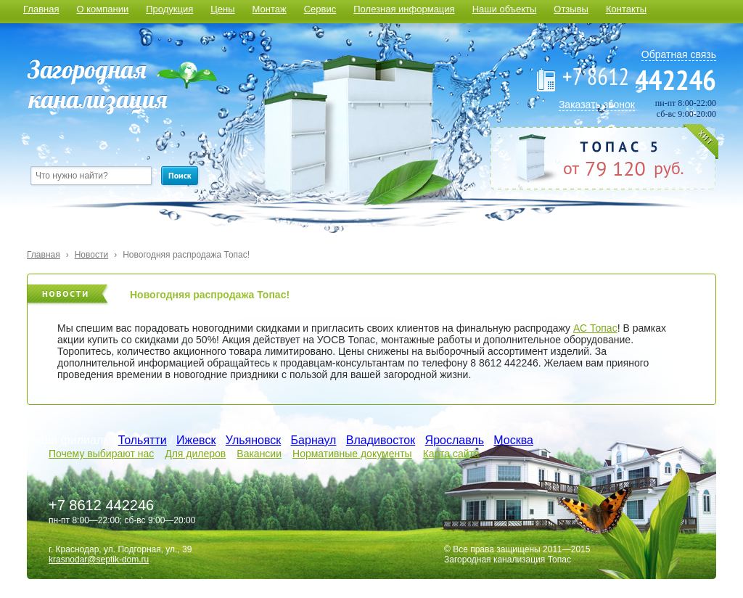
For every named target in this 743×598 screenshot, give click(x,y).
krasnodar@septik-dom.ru (99, 559)
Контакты (626, 9)
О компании (102, 9)
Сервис (320, 9)
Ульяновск (253, 440)
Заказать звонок (597, 104)
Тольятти (142, 440)
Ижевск (195, 440)
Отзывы (571, 9)
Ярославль (454, 440)
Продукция (169, 9)
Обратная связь (678, 54)
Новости (91, 255)
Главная (41, 9)
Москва (513, 440)
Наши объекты (504, 9)
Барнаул (314, 440)
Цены (222, 9)
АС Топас (595, 328)
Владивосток (380, 440)
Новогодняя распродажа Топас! (186, 255)
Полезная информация (403, 9)
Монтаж (270, 9)
